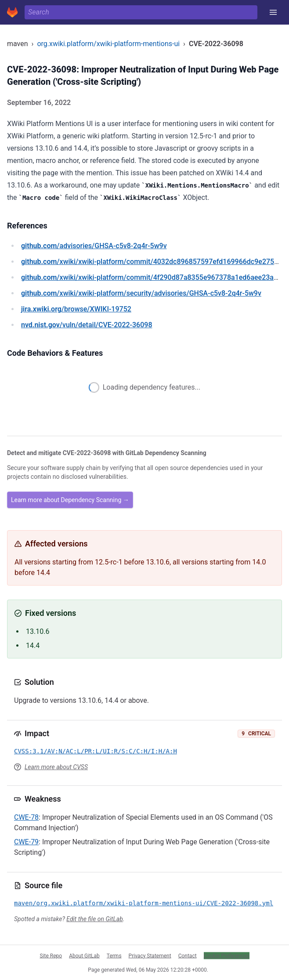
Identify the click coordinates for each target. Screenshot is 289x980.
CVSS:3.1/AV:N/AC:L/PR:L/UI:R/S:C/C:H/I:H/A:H (95, 751)
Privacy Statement (150, 955)
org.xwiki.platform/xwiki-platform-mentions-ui (108, 44)
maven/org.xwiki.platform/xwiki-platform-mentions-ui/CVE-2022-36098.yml (143, 903)
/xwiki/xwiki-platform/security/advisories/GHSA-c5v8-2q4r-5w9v (141, 293)
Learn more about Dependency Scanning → (70, 499)
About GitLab (84, 955)
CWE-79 (26, 842)
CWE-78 (26, 817)
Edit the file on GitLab (94, 918)
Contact (187, 955)
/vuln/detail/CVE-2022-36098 (86, 325)
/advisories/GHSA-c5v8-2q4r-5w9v (94, 246)
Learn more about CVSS (56, 766)
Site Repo (51, 955)
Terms (114, 955)
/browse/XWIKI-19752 (76, 309)
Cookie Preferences (226, 955)
